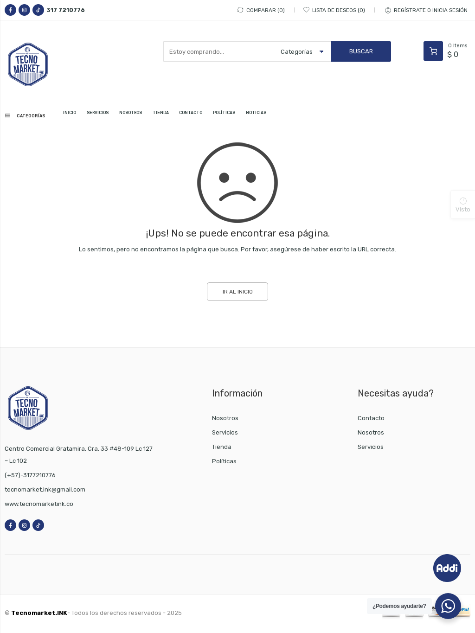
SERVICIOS (114, 116)
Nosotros (225, 419)
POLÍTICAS (274, 116)
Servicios (225, 434)
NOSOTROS (156, 116)
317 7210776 (65, 9)
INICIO (79, 116)
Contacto (371, 419)
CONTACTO (231, 116)
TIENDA (194, 116)
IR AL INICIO (238, 293)
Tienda (221, 448)
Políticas (224, 463)
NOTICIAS (313, 116)
